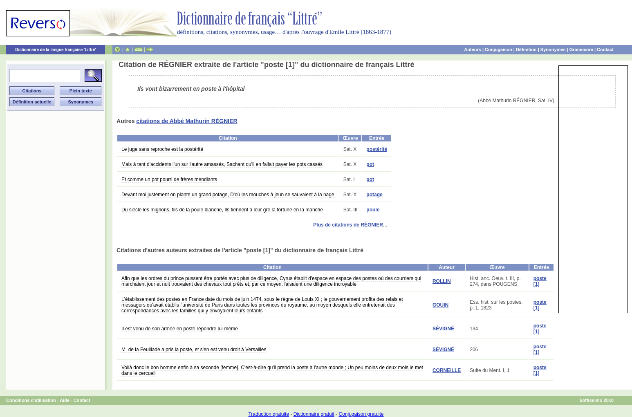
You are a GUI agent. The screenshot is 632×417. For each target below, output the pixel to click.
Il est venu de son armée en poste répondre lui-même (179, 329)
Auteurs (472, 49)
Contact (605, 49)
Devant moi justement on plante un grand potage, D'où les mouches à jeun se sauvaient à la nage (227, 194)
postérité (376, 149)
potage (374, 194)
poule (372, 210)
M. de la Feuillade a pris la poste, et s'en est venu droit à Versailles (193, 349)
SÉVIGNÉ (443, 329)
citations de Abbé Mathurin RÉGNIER (186, 121)
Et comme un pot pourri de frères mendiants (169, 179)
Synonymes (553, 49)
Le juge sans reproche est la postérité (162, 149)
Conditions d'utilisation (31, 400)
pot (370, 164)
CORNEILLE (447, 370)
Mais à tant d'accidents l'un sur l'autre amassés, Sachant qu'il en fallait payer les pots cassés (222, 164)
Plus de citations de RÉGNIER (348, 225)
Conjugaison (498, 49)
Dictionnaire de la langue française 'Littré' (55, 49)
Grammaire (581, 49)
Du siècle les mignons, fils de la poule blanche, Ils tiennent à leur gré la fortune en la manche (222, 210)
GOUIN (440, 305)
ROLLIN (442, 281)
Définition (526, 49)
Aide (64, 400)
